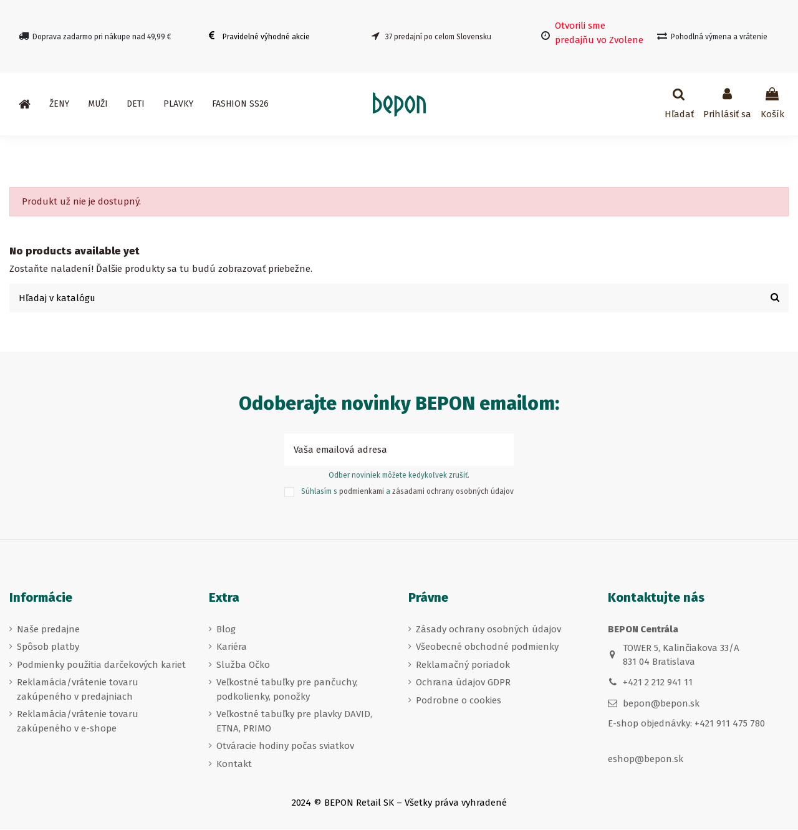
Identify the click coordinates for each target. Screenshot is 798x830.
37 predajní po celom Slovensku (438, 36)
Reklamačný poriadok (463, 664)
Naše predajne (48, 629)
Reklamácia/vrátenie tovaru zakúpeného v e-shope (77, 722)
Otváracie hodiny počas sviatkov (285, 746)
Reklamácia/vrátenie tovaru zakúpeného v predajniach (77, 690)
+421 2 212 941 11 (658, 682)
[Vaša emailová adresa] (385, 450)
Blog (226, 629)
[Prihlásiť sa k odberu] (500, 450)
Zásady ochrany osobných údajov (488, 629)
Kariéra (231, 647)
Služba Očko (243, 664)
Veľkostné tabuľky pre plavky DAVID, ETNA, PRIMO (294, 722)
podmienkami (361, 492)
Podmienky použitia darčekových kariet (101, 664)
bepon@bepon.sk (661, 704)
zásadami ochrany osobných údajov (453, 492)
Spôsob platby (48, 647)
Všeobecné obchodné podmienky (487, 647)
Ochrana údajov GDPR (463, 682)
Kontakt (234, 764)
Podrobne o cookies (458, 700)
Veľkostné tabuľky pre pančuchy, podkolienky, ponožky (287, 690)
